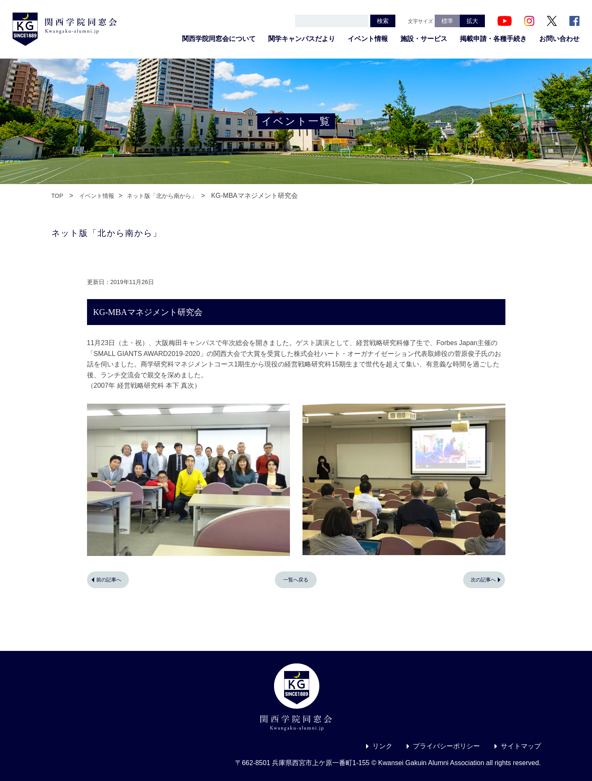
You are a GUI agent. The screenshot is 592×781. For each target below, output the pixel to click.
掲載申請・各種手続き (493, 38)
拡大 (472, 21)
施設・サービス (423, 38)
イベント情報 (368, 38)
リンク (382, 746)
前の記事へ (108, 580)
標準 (447, 21)
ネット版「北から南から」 (162, 195)
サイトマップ (521, 746)
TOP (57, 195)
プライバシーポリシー (446, 746)
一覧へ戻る (295, 580)
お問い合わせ (559, 38)
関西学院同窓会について (219, 38)
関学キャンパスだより (301, 38)
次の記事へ (483, 580)
